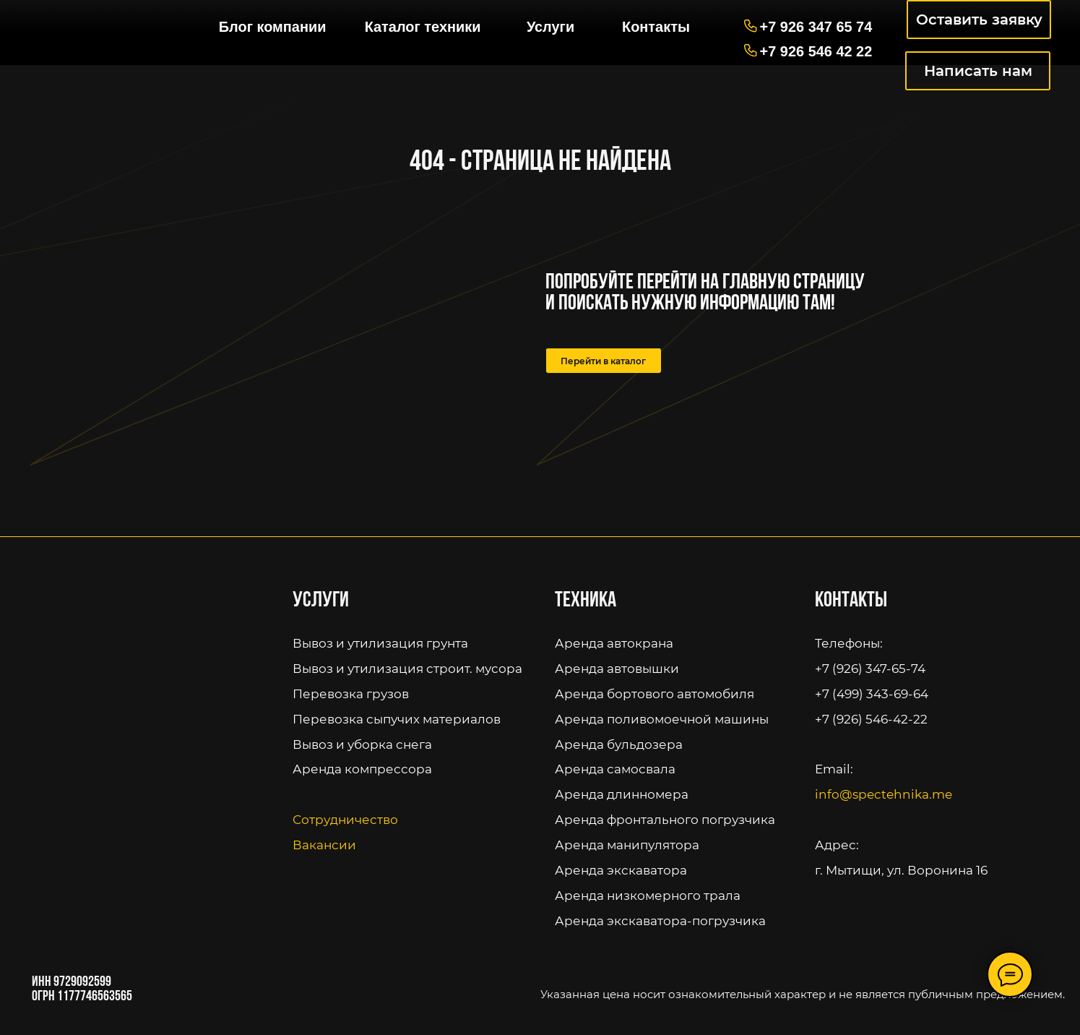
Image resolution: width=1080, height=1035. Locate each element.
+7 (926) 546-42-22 (871, 718)
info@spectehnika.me (883, 794)
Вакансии (324, 844)
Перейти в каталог (603, 361)
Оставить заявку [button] (979, 19)
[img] (104, 20)
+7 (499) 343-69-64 (871, 693)
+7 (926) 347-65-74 (870, 668)
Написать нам (978, 71)
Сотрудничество (345, 819)
